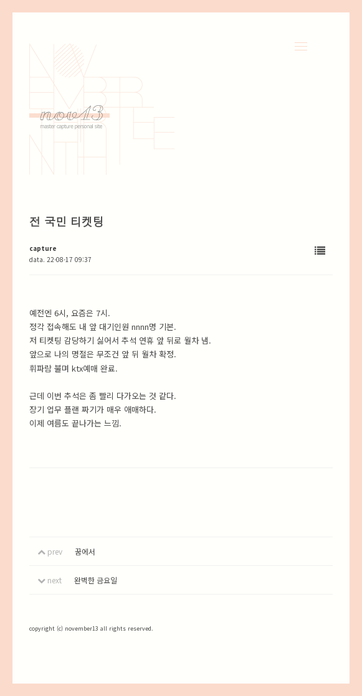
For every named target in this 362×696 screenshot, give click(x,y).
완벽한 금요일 (95, 580)
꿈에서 (85, 551)
